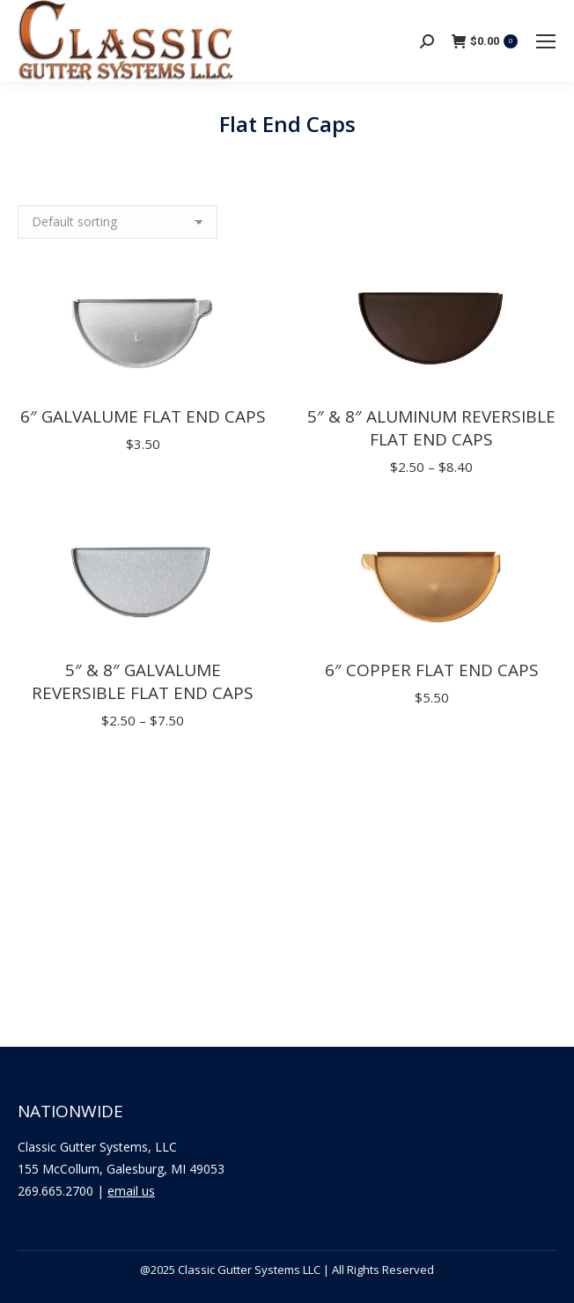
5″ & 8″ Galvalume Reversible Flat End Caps (143, 681)
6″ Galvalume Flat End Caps (143, 416)
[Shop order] (117, 222)
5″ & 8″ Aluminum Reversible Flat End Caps (431, 428)
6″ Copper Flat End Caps (432, 670)
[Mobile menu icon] (545, 41)
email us (131, 1190)
